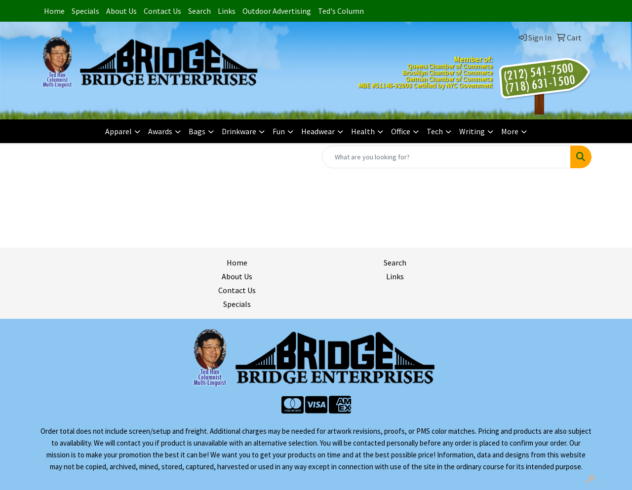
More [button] (509, 131)
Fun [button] (279, 131)
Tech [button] (435, 131)
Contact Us (162, 11)
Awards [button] (160, 131)
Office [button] (400, 131)
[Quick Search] (446, 157)
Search (199, 11)
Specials (85, 11)
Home (54, 11)
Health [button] (363, 131)
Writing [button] (472, 131)
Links (227, 11)
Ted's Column (341, 11)
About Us (121, 11)
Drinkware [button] (239, 131)
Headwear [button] (318, 131)
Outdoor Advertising (276, 11)
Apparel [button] (118, 131)
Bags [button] (197, 131)
